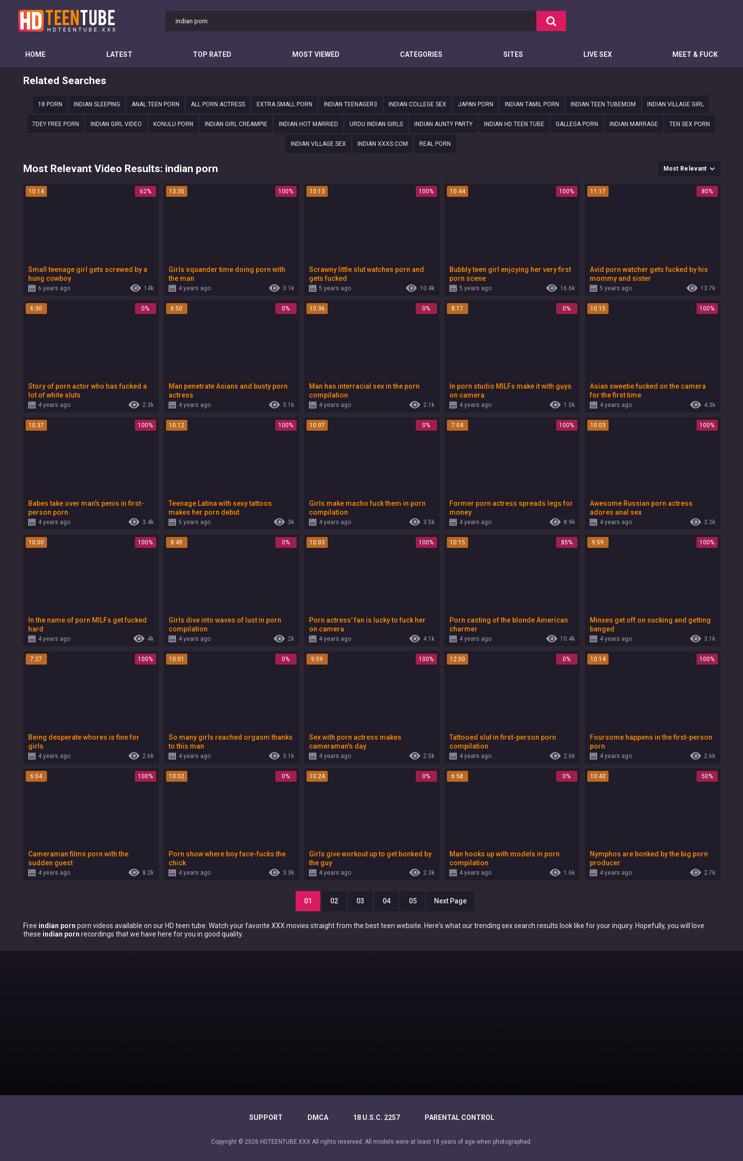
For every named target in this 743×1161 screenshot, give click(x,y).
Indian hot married (308, 124)
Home (35, 54)
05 (413, 901)
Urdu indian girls (376, 124)
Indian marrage (634, 124)
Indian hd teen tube (514, 124)
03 (360, 901)
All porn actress (218, 104)
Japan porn (475, 104)
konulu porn (173, 124)
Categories (421, 54)
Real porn (435, 143)
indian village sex (318, 143)
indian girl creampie (236, 124)
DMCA (317, 1117)
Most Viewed (316, 54)
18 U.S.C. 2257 (376, 1117)
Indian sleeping (97, 104)
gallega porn (577, 124)
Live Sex (597, 54)
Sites (513, 54)
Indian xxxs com (382, 143)
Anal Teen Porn (155, 104)
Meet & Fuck (695, 54)
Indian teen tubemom (603, 104)
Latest (119, 54)
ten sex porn (689, 124)
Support (266, 1117)
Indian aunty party (443, 124)
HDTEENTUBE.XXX (285, 1141)
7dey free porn (55, 124)
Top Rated (212, 54)
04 (387, 901)
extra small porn (284, 104)
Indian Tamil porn (532, 104)
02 (334, 901)
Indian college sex (417, 104)
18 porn (50, 104)
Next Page (450, 901)
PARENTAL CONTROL (459, 1117)
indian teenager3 (350, 104)
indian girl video (116, 124)
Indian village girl (675, 104)
